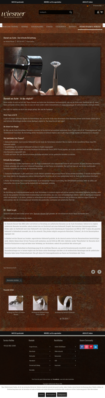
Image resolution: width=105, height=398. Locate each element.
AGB (56, 360)
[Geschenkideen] (60, 26)
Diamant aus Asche (11, 268)
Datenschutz (58, 356)
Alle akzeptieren (51, 394)
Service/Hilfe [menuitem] (97, 5)
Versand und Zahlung (34, 365)
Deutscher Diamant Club (41, 213)
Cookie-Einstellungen (60, 346)
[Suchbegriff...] (56, 12)
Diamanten (22, 176)
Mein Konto (32, 351)
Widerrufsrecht (59, 351)
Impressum (58, 365)
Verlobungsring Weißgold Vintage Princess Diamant (40, 313)
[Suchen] (71, 12)
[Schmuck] (49, 26)
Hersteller (32, 370)
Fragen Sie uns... (33, 346)
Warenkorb (32, 360)
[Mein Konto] (97, 12)
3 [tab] (54, 5)
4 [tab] (57, 5)
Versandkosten (56, 379)
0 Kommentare (30, 41)
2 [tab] (51, 5)
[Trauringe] (25, 26)
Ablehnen (41, 394)
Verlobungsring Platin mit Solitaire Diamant (16, 313)
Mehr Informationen (92, 389)
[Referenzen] (72, 26)
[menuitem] (56, 12)
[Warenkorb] (102, 12)
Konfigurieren (62, 394)
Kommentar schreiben (14, 280)
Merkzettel (32, 356)
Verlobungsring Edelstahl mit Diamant (65, 312)
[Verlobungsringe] (37, 26)
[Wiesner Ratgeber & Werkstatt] (90, 26)
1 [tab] (48, 5)
